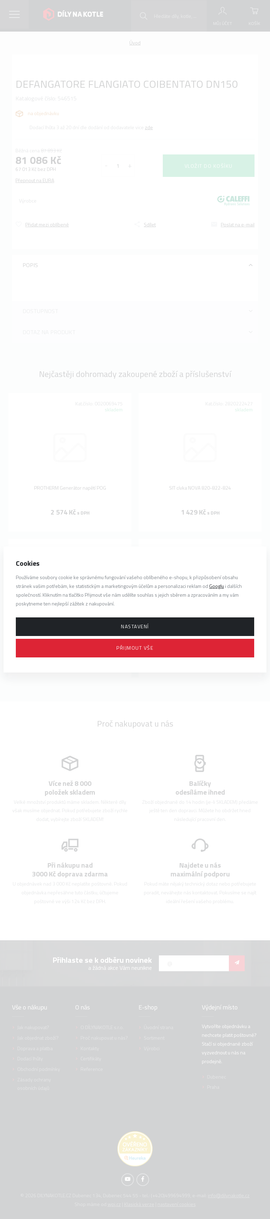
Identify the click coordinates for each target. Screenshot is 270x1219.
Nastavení (135, 626)
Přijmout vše (134, 647)
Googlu (216, 586)
